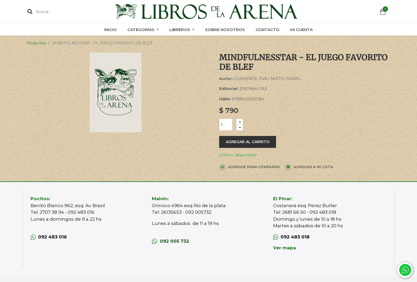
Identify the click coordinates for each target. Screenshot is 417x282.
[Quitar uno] (239, 127)
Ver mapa (284, 247)
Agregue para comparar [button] (249, 167)
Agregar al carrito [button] (247, 141)
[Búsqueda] (30, 11)
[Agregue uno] (239, 122)
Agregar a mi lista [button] (309, 167)
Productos (36, 43)
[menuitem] (110, 30)
